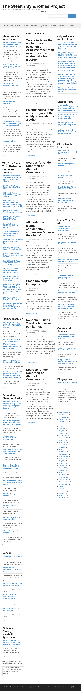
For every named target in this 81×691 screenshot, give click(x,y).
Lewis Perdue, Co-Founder (67, 382)
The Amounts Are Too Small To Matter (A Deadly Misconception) (67, 228)
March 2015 (63, 475)
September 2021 (64, 426)
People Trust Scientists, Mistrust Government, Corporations (11, 278)
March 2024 (63, 417)
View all (4, 155)
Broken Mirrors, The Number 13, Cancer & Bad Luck (12, 569)
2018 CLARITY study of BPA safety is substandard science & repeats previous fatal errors (67, 45)
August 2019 (63, 442)
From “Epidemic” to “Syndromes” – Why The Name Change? (12, 66)
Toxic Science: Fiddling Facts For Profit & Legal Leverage (66, 336)
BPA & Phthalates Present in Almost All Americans (12, 361)
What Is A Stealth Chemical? (9, 102)
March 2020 (63, 435)
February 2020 (63, 438)
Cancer (26, 26)
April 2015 (62, 472)
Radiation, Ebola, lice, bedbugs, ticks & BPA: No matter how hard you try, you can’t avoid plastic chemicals (12, 405)
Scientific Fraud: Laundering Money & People (10, 225)
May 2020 (62, 431)
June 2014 (62, 491)
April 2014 (62, 495)
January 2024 (63, 419)
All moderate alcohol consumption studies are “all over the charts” (40, 229)
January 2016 (63, 465)
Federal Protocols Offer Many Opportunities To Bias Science (13, 255)
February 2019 (63, 454)
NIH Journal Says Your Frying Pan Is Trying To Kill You (67, 152)
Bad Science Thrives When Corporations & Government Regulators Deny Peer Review (12, 305)
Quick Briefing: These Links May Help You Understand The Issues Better (13, 451)
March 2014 (63, 498)
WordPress (58, 687)
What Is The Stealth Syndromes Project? (10, 85)
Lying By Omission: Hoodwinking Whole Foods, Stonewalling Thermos (68, 361)
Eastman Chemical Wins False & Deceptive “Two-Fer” (11, 187)
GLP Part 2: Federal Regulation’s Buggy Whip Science (12, 194)
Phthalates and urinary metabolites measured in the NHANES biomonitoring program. (12, 324)
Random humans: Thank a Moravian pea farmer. (38, 323)
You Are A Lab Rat (9, 141)
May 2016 (62, 461)
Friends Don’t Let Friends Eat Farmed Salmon (67, 188)
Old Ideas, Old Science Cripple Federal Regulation (12, 248)
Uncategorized (30, 65)
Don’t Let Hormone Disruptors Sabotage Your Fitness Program (67, 200)
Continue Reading (31, 103)
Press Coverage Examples (37, 282)
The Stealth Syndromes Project (33, 6)
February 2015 (63, 477)
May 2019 (62, 447)
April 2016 (62, 463)
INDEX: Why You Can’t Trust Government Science (12, 211)
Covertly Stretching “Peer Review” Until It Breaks (67, 349)
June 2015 (62, 468)
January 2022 (63, 421)
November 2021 (64, 424)
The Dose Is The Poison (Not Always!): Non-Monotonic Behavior (66, 277)
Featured (72, 26)
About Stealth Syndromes (12, 26)
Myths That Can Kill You (48, 26)
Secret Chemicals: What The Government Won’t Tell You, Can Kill (12, 262)
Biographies (62, 26)
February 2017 (63, 458)
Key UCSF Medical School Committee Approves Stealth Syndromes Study (12, 44)
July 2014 (62, 488)
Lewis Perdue (32, 64)
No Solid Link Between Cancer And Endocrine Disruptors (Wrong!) (66, 306)
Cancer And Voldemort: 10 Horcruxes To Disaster (12, 584)
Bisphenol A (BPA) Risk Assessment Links (11, 518)
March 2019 (63, 452)
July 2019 (62, 445)
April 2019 (62, 449)
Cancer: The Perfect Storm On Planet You (12, 609)
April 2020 (62, 433)
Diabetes (34, 26)
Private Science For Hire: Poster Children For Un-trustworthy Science (12, 218)
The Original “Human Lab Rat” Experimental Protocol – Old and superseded (12, 123)
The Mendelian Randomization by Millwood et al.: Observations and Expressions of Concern (68, 107)
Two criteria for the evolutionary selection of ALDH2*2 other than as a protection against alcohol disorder (40, 50)
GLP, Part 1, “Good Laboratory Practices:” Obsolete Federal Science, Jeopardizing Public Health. (13, 203)
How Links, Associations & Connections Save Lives (67, 292)
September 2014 (64, 486)
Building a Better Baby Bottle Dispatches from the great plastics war (67, 131)
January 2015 (63, 479)
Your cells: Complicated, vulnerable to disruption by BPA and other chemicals (12, 422)
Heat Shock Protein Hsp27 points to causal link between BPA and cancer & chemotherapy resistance (67, 54)
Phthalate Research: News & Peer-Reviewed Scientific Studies (12, 482)
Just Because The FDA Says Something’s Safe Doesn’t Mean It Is (11, 233)
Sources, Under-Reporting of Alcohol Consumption (37, 374)
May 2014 (62, 493)
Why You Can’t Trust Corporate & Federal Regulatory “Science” (10, 270)
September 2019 (64, 440)
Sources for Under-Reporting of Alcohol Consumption (39, 167)
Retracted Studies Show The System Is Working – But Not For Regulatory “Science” (12, 178)
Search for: (44, 16)
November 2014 (64, 482)
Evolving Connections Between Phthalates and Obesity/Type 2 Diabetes (11, 466)
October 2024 (63, 415)
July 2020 (62, 428)
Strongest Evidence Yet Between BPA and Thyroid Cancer (67, 89)
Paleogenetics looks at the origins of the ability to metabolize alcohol (40, 114)
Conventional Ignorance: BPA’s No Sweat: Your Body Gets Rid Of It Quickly (68, 259)
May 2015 (62, 470)
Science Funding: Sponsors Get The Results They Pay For (13, 241)
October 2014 (63, 484)
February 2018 (63, 456)
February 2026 (63, 412)
